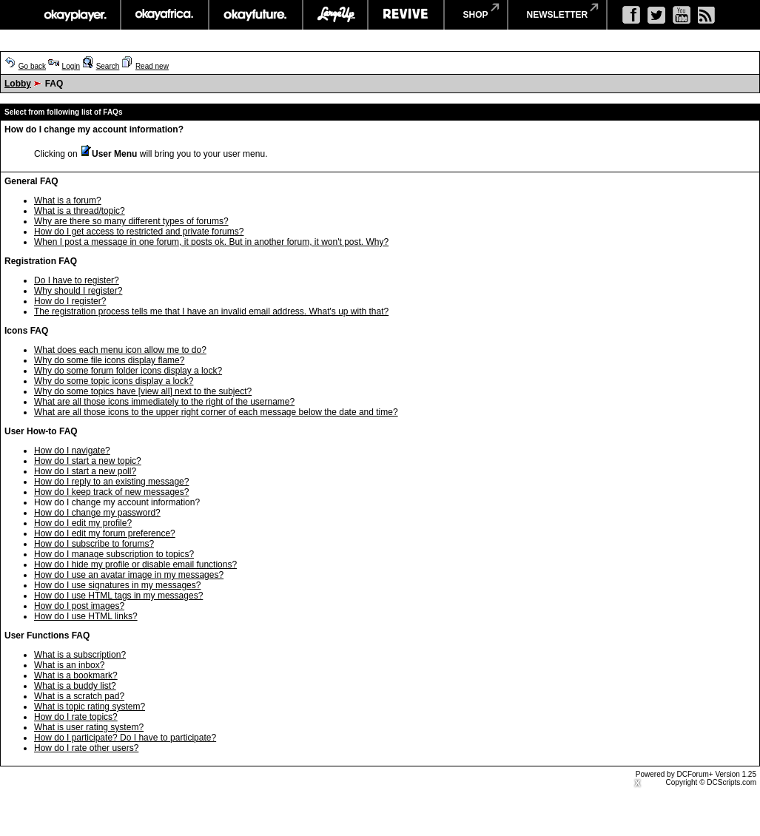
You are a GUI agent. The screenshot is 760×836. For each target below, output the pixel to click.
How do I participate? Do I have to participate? (125, 737)
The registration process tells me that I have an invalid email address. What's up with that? (211, 311)
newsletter (557, 15)
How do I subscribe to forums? (94, 544)
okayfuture (255, 15)
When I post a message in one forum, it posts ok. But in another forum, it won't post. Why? (211, 242)
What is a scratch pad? (79, 696)
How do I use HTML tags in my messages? (118, 595)
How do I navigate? (72, 450)
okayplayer (74, 15)
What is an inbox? (69, 665)
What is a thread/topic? (79, 211)
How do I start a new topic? (87, 461)
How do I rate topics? (76, 717)
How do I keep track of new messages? (111, 492)
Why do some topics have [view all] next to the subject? (143, 391)
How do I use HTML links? (86, 616)
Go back (32, 66)
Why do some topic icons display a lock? (113, 381)
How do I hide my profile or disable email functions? (135, 564)
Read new (152, 66)
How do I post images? (79, 606)
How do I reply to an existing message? (111, 481)
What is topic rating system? (89, 706)
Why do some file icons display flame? (109, 360)
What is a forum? (67, 200)
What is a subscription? (80, 655)
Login (71, 66)
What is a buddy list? (75, 686)
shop (475, 15)
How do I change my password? (97, 513)
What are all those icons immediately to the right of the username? (164, 402)
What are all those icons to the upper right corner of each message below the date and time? (216, 412)
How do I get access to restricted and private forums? (138, 231)
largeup (335, 15)
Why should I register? (78, 291)
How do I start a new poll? (85, 471)
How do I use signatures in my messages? (117, 585)
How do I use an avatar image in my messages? (128, 575)
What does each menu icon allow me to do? (120, 350)
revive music (406, 15)
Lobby (17, 83)
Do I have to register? (76, 280)
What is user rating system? (89, 727)
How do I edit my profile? (83, 523)
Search (108, 66)
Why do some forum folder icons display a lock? (128, 370)
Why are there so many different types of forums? (131, 221)
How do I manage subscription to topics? (114, 554)
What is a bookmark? (76, 675)
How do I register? (70, 301)
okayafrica (164, 15)
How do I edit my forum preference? (104, 533)
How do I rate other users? (86, 748)
